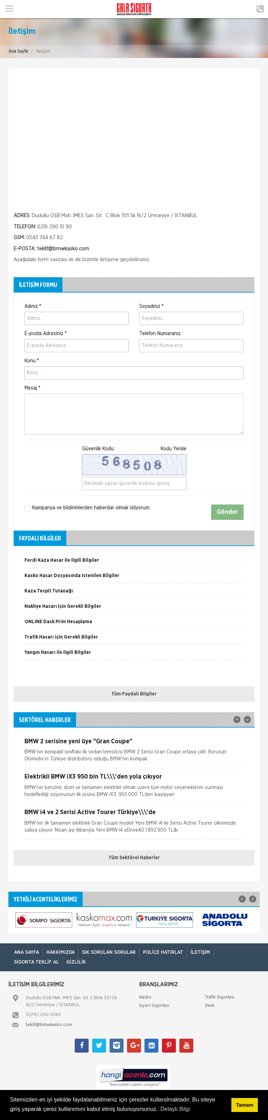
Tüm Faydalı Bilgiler (134, 694)
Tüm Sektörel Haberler (134, 857)
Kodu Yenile (173, 449)
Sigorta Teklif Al (36, 962)
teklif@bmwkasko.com (63, 248)
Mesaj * (32, 388)
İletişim (200, 952)
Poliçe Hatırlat (163, 952)
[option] (134, 563)
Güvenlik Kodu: (134, 448)
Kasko (145, 997)
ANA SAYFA (26, 952)
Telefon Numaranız (159, 333)
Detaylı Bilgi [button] (175, 1109)
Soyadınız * (151, 306)
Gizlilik (76, 962)
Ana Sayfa (18, 51)
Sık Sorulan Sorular (109, 952)
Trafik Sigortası (219, 997)
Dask (210, 1005)
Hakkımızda (60, 952)
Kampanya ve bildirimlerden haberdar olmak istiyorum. (87, 508)
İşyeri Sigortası (154, 1005)
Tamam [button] (244, 1105)
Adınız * (32, 306)
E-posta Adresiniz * (45, 333)
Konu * (31, 361)
